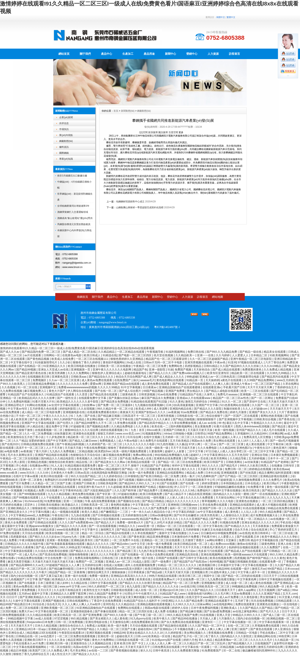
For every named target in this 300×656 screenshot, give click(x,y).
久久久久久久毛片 (261, 639)
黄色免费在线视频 (83, 494)
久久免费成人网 (58, 650)
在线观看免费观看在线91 (102, 412)
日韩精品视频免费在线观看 (38, 444)
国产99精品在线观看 (201, 568)
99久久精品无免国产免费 (183, 614)
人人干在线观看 (51, 497)
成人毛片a (31, 554)
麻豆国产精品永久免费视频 (158, 398)
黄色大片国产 (57, 390)
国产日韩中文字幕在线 (194, 558)
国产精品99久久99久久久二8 (137, 483)
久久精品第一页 (285, 639)
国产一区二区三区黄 (231, 444)
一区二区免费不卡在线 (125, 540)
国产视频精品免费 (98, 426)
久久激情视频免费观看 (247, 479)
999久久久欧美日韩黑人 (255, 465)
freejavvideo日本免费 (40, 622)
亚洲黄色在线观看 (84, 433)
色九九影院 (134, 586)
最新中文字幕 (40, 593)
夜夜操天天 (127, 412)
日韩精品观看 (284, 600)
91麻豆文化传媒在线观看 (217, 529)
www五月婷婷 (285, 380)
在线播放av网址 (39, 465)
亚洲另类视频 (166, 415)
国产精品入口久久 (160, 373)
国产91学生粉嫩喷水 (187, 515)
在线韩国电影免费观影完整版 (109, 472)
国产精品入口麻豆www (83, 440)
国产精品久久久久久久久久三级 (107, 536)
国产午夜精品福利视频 (70, 444)
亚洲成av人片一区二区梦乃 (36, 469)
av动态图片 (47, 636)
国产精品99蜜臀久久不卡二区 (94, 422)
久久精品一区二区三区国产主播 (52, 483)
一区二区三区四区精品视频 (277, 501)
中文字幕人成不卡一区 (252, 572)
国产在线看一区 (190, 483)
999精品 (214, 401)
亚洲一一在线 (205, 355)
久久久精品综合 (125, 604)
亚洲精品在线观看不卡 (219, 600)
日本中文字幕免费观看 (90, 568)
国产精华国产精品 (258, 558)
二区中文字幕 (195, 451)
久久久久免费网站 (79, 373)
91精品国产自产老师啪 (275, 462)
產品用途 (149, 53)
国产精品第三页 (127, 550)
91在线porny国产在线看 (167, 639)
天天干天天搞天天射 (183, 447)
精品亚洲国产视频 (79, 639)
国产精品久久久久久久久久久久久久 (92, 550)
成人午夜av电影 (128, 440)
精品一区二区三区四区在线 (136, 611)
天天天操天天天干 (281, 408)
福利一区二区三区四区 (184, 508)
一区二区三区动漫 (282, 533)
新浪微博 (153, 132)
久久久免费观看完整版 (186, 650)
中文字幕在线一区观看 (196, 646)
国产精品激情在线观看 (173, 625)
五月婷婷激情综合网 (135, 515)
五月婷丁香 (242, 600)
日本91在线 (212, 472)
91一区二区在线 (28, 387)
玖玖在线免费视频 (262, 600)
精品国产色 (140, 369)
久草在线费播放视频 (184, 422)
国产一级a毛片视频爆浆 (284, 440)
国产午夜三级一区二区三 (150, 614)
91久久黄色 (177, 401)
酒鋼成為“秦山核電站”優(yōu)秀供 (75, 218)
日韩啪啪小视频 (183, 433)
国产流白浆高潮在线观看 (23, 529)
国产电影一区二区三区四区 (135, 355)
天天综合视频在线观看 (144, 625)
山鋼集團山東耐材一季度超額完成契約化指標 (139, 207)
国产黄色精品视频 (38, 358)
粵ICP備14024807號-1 (167, 327)
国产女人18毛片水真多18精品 (164, 522)
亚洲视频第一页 (81, 369)
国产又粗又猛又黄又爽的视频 (127, 597)
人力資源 (213, 53)
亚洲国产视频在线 (53, 600)
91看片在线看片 (224, 426)
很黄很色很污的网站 (201, 593)
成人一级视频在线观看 (66, 511)
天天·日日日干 (9, 597)
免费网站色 (176, 366)
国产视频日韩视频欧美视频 (241, 561)
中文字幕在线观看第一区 (274, 622)
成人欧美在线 (171, 469)
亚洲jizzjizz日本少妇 (172, 590)
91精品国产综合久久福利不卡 (142, 600)
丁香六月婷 (40, 451)
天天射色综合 (202, 369)
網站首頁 (63, 53)
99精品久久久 (127, 526)
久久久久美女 (57, 639)
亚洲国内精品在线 (181, 408)
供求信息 (64, 123)
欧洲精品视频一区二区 (281, 618)
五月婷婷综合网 (92, 565)
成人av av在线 (208, 422)
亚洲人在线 (285, 543)
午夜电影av (94, 518)
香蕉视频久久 (85, 458)
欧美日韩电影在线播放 (82, 366)
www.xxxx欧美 (9, 472)
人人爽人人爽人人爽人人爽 (213, 629)
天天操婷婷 (212, 380)
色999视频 (215, 561)
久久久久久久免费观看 (200, 497)
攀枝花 (134, 135)
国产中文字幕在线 (122, 419)
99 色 (221, 422)
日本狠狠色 (132, 476)
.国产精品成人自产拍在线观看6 (191, 383)
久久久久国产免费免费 (154, 508)
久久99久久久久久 (184, 604)
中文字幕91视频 (40, 511)
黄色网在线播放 (121, 504)
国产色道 (125, 458)
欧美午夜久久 (162, 618)
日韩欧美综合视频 (265, 419)
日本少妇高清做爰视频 (180, 405)
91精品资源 (47, 529)
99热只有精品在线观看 (163, 575)
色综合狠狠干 (215, 415)
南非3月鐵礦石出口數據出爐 (72, 175)
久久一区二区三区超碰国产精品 (209, 358)
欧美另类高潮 (210, 515)
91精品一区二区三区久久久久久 (177, 565)
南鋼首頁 (82, 296)
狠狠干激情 (26, 430)
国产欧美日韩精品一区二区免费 (160, 476)
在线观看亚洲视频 (81, 508)
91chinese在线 (33, 501)
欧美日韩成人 (92, 355)
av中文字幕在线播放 (210, 511)
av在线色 (244, 533)
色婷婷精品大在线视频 (22, 518)
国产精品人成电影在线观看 (223, 390)
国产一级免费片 (162, 561)
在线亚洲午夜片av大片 (92, 486)
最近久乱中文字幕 (237, 422)
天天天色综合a (102, 547)
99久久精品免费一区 (272, 586)
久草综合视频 (76, 518)
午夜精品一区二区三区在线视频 (19, 458)
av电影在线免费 (246, 646)
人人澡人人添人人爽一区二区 (164, 643)
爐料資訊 (64, 147)
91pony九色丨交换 (74, 536)
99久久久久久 (210, 465)
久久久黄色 (278, 558)
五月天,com (290, 593)
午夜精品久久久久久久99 (266, 422)
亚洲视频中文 (48, 387)
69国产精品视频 (153, 390)
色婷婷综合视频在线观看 (244, 547)
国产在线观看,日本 (248, 536)
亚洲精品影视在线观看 (274, 476)
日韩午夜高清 (161, 650)
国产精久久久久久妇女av (45, 536)
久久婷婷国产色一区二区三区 (104, 444)
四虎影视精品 (193, 366)
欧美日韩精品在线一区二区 (191, 543)
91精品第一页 (195, 380)
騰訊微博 (163, 132)
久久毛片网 (222, 593)
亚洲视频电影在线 (74, 412)
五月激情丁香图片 (193, 540)
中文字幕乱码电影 (184, 511)
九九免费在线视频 (11, 390)
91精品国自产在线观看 (60, 394)
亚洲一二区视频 (73, 501)
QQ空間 (143, 132)
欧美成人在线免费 (63, 358)
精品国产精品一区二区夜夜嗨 (67, 572)
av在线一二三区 (99, 650)
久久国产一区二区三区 (266, 405)
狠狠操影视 (39, 508)
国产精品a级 (155, 572)
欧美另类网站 (219, 458)
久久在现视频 (87, 408)
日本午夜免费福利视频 (205, 607)
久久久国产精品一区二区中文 (207, 625)
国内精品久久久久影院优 (236, 636)
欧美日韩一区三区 (106, 458)
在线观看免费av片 (164, 579)
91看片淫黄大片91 (44, 401)
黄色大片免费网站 (103, 639)
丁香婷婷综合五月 (286, 387)
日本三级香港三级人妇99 (53, 582)
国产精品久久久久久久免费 (201, 522)
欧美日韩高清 (251, 490)
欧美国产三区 (38, 650)
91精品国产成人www (173, 593)
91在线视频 (207, 614)
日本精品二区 (259, 355)
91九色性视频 (166, 444)
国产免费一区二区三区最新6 (115, 405)
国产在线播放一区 (133, 554)
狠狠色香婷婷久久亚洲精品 (127, 358)
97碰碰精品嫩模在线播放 (230, 486)
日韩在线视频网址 (78, 600)
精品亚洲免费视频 (158, 536)
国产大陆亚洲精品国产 (98, 490)
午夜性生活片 (263, 447)
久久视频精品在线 (100, 643)
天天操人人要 (208, 618)
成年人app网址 (247, 590)
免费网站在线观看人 (130, 607)
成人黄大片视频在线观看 (272, 504)
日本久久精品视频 (46, 625)
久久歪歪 (82, 394)
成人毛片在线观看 (274, 430)
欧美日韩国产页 (214, 462)
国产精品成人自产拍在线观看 (243, 550)
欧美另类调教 (57, 373)
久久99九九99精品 (278, 373)
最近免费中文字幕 (57, 426)
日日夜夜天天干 (226, 590)
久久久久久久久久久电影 (140, 444)
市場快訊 (64, 129)
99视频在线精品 (58, 508)
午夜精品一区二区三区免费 (150, 366)
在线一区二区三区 (239, 625)
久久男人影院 (17, 462)
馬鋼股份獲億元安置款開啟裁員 (73, 224)
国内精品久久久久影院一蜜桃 (231, 494)
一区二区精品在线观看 (131, 351)
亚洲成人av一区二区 (119, 561)
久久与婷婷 (223, 355)
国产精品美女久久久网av (110, 462)
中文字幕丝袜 (276, 444)
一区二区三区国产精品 (267, 383)
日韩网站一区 (52, 355)
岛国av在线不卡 (83, 646)
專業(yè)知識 (66, 158)
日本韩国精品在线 (231, 483)
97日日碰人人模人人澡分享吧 (223, 451)
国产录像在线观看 (106, 611)
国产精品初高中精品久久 (154, 422)
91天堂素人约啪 (289, 597)
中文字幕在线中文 (21, 362)
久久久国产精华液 (125, 490)
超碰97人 (196, 454)
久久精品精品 (106, 351)
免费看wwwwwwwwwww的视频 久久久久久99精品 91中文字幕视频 (99, 387)
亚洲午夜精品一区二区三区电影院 (251, 358)
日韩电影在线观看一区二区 (133, 639)
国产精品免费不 (149, 490)
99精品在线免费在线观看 (283, 508)
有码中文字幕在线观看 (186, 465)
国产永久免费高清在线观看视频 (181, 622)
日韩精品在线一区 (27, 636)
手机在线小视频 (289, 522)
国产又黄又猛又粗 (51, 575)
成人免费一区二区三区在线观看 (19, 607)
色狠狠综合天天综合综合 (85, 454)
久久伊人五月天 (116, 437)
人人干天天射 (54, 447)
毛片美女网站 (78, 650)
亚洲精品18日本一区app (31, 629)
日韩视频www (189, 504)
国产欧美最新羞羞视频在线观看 (65, 543)
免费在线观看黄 (245, 604)
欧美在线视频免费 (221, 558)
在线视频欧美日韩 (38, 376)
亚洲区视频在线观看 (99, 632)
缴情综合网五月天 (98, 572)
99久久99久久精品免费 (284, 554)
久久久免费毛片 (273, 479)
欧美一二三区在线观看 (255, 390)
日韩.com (141, 636)
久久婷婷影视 (173, 632)
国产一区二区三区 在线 (128, 547)
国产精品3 (122, 529)
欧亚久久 (5, 600)
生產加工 (127, 53)
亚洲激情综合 (79, 643)
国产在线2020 (11, 444)
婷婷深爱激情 (210, 483)
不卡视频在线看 (184, 629)
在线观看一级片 (240, 568)
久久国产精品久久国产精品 (257, 607)
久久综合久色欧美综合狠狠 (52, 550)
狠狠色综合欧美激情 (62, 462)
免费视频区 (40, 380)
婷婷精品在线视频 (260, 469)
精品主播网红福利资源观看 (275, 472)
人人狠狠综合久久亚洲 (234, 515)
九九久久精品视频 (59, 494)
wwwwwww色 (130, 518)
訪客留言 (234, 53)
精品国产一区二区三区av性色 (231, 398)
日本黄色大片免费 (62, 472)
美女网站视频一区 (98, 419)
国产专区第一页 (107, 494)
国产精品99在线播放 (185, 618)
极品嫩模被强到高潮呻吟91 (148, 529)
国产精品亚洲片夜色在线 (31, 373)
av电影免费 (11, 451)
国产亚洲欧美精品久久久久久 (38, 597)
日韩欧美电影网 (108, 483)
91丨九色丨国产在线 (83, 415)
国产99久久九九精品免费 (222, 351)
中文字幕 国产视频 (39, 579)
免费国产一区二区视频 (90, 561)
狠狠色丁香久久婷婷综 (87, 362)
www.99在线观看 (174, 597)
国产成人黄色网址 (40, 419)
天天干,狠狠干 (131, 465)
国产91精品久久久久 (238, 526)
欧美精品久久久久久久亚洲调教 (72, 579)
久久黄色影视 (249, 597)
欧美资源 (127, 558)
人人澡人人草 (260, 440)
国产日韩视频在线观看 (106, 515)
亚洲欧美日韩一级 (57, 643)
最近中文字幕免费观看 (158, 547)
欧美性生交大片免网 (96, 590)
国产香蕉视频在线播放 (124, 650)
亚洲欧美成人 (229, 607)
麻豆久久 (96, 554)
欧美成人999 (144, 408)
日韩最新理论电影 (248, 376)
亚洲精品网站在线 (265, 636)
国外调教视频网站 (181, 426)
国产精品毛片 (229, 465)
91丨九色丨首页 (135, 430)
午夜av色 (220, 362)
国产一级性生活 (67, 398)
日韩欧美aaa (79, 376)
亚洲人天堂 (224, 614)
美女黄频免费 (203, 426)
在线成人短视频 (113, 565)
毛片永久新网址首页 (20, 454)
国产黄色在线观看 (261, 629)
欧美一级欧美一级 (157, 447)
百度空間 (173, 132)
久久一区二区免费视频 (38, 433)
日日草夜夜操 (136, 572)
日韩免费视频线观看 (13, 614)
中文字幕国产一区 (11, 554)
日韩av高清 (82, 472)
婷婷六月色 (190, 639)
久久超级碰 (115, 486)
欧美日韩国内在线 (156, 568)
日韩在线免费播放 (163, 479)
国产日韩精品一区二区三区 (280, 550)
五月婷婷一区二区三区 (176, 437)
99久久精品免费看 (270, 511)
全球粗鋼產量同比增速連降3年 (73, 206)
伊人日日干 (181, 486)
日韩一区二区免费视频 (69, 622)
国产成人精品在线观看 (226, 369)
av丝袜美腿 (252, 462)
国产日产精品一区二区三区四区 (239, 476)
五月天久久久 (170, 518)
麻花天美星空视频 (19, 561)
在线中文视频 (152, 437)
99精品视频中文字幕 (21, 618)
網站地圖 (217, 296)
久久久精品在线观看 (40, 614)
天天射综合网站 (226, 497)
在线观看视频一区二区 (49, 430)
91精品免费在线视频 (30, 558)
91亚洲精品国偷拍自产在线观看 (96, 607)
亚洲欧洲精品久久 (19, 508)
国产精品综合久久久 (101, 376)
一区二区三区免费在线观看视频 (76, 636)
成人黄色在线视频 (261, 582)
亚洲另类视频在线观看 (199, 362)
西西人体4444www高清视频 (252, 426)
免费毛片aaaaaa (227, 394)
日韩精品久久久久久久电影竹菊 (24, 543)
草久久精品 (206, 639)
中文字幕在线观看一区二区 (52, 611)
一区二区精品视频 (223, 646)
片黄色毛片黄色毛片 (214, 547)
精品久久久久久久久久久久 (183, 501)
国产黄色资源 (137, 536)
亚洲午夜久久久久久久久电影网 (112, 369)
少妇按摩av (88, 405)
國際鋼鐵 (64, 153)
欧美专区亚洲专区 (218, 373)
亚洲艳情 (173, 504)
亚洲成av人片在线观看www (194, 398)
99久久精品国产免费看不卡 (106, 593)
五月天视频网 (267, 590)
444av (168, 433)
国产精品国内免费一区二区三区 (41, 351)
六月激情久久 (227, 618)
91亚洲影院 (97, 497)
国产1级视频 (127, 479)
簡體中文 (220, 17)
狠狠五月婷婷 (106, 433)
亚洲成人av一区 (209, 376)
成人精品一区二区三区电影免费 (41, 412)
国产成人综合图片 (130, 390)
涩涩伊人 (30, 504)
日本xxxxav (292, 568)
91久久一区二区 (232, 401)
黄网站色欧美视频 (272, 415)
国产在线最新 (27, 582)
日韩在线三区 (110, 558)
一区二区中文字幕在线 (209, 526)
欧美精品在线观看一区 (142, 462)
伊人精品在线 (35, 426)
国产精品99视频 (26, 369)
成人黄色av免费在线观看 (97, 380)
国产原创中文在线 (255, 401)
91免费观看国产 (212, 650)
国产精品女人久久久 (86, 654)
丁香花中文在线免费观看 (106, 600)
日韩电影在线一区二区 (190, 415)
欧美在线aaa (281, 469)
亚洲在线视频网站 (212, 554)
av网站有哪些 (215, 540)
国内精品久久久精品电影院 (58, 458)
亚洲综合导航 (260, 454)
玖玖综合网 (134, 437)
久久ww (194, 533)
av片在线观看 (33, 355)
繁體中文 (231, 17)
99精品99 (119, 632)
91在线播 (52, 490)
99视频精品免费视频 (245, 586)
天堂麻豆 (231, 540)
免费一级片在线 (144, 558)
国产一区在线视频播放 (265, 494)
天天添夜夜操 (261, 526)
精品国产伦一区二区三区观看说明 (167, 358)
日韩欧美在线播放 (49, 504)
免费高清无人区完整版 (258, 437)
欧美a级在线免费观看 (120, 497)
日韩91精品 (210, 366)
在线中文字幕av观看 (26, 476)
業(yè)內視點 (66, 135)
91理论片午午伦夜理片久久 (141, 593)
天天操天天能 (73, 447)
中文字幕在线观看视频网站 (30, 646)
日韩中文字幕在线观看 (103, 582)
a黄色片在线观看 (231, 380)
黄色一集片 (188, 476)
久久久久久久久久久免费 (72, 383)
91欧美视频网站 (280, 355)
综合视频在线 (111, 518)
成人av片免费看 (229, 597)
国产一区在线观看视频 (103, 526)
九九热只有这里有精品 (152, 550)
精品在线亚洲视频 (200, 494)
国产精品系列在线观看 (276, 376)
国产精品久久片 (105, 522)
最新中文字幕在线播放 (227, 490)
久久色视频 (9, 387)
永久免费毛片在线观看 (154, 440)
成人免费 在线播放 (166, 611)
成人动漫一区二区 (237, 582)
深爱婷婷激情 (37, 440)
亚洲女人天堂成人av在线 (53, 369)
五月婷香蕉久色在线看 (44, 408)
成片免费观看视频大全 (264, 515)
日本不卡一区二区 (278, 458)
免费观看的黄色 (252, 369)
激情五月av (259, 568)
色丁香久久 (212, 636)
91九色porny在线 (141, 618)
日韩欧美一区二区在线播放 (115, 366)
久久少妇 (65, 362)
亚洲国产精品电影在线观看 (52, 454)
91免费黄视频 (53, 501)
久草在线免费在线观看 (214, 504)
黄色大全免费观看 (16, 522)
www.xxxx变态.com (128, 433)
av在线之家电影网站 (246, 611)
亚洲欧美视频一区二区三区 (58, 607)
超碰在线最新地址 (136, 373)
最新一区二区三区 (109, 465)
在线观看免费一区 (270, 561)
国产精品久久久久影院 (208, 408)
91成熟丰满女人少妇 (223, 572)
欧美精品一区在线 (159, 636)
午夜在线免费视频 (95, 447)
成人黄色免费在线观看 (156, 383)
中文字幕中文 (90, 529)
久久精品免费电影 (122, 426)
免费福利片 (204, 490)
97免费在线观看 (10, 533)
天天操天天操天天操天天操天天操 (53, 561)
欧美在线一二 (160, 426)
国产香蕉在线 (287, 419)
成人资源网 (161, 408)
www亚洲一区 (146, 526)
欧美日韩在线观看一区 (55, 476)
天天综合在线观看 (33, 533)
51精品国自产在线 (190, 394)
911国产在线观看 (167, 483)
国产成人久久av (10, 351)
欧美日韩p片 (272, 483)
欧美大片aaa (130, 508)
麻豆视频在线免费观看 (117, 454)
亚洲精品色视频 (37, 462)
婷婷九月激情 (238, 412)
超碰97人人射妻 (175, 451)
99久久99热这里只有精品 (76, 547)
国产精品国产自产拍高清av (191, 561)
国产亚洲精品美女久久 (14, 511)
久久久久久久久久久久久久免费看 (114, 579)
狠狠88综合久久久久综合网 (82, 430)
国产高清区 (102, 540)
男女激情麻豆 (268, 597)
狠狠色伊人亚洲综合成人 (107, 373)
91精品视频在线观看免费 (80, 465)
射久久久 (145, 650)
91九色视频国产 (15, 579)
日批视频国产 (263, 643)
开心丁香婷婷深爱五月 (283, 529)
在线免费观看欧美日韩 (145, 622)
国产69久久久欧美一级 (118, 614)
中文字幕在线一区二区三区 (149, 504)
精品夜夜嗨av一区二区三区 (232, 639)
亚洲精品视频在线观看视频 (154, 604)
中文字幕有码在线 (71, 490)
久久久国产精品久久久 (200, 590)
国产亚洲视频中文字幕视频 (236, 419)
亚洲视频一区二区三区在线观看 (259, 394)
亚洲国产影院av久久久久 (151, 412)
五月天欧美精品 (180, 440)
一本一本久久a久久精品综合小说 (151, 511)
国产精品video (120, 543)
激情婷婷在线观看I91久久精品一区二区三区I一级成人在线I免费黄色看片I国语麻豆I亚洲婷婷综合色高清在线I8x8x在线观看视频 (77, 348)
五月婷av (24, 593)
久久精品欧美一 (185, 355)
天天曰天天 (45, 590)
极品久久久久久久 (98, 543)
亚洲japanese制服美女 (40, 526)
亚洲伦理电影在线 (96, 622)
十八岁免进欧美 (56, 437)
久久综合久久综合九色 (206, 437)
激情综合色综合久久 (72, 625)
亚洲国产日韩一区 (211, 508)
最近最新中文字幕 (13, 526)
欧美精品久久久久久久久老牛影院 (78, 401)
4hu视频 (83, 497)
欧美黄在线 (144, 579)
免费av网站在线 (143, 454)
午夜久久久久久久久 (56, 415)
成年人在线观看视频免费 (140, 565)
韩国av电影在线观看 (158, 607)
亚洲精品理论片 (15, 405)
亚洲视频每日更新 (212, 582)
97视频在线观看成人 (251, 362)
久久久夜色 (142, 426)
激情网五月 (107, 529)
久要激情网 (156, 451)
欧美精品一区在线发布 (68, 469)
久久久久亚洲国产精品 (195, 518)
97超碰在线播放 (128, 494)
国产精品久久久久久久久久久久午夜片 (24, 572)
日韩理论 (200, 433)
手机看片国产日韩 (234, 387)
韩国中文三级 (212, 575)
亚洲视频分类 (200, 572)
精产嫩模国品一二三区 (114, 511)
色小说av (191, 550)
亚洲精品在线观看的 (242, 504)
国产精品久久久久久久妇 (277, 490)
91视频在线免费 (230, 522)
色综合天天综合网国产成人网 (134, 376)
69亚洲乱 (168, 600)
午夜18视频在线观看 (32, 540)
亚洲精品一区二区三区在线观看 (161, 540)
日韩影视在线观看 (122, 590)
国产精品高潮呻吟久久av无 (27, 565)
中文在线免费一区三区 (59, 558)
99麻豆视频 (173, 529)
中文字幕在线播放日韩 (251, 497)
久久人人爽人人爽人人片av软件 (82, 604)
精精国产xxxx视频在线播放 (100, 479)
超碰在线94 (145, 629)
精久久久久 (189, 469)
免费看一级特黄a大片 (130, 522)
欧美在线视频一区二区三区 (63, 533)
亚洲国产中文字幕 (207, 405)
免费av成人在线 (142, 458)
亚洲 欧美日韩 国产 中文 (129, 643)
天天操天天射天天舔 (177, 572)
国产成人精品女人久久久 (169, 376)
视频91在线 (143, 479)
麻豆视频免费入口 (35, 390)
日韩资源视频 (147, 394)
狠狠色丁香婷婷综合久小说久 (126, 447)
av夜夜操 (173, 412)
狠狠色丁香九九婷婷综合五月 (31, 654)
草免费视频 (29, 590)
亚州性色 (108, 604)
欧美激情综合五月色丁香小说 (26, 437)
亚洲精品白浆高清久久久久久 (129, 575)
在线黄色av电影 (72, 355)
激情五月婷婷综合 (196, 401)
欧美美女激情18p (96, 597)
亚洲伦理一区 (106, 636)
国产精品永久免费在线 (214, 412)
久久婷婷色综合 (113, 476)
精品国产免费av (150, 518)
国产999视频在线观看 (32, 494)
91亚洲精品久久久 (54, 366)
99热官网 (284, 636)
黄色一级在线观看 (278, 486)
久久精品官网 (232, 508)
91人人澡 (57, 465)
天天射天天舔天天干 (138, 646)
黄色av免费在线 (23, 586)
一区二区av (209, 444)
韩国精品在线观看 (64, 486)
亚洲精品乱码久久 (59, 629)
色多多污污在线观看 (211, 550)
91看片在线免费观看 (107, 508)
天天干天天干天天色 (187, 547)
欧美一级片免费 (118, 625)
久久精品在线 (79, 582)
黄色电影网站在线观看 (170, 380)
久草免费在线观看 (125, 422)
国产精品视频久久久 (240, 643)
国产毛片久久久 (270, 611)
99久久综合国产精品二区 (86, 476)
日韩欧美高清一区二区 (95, 504)
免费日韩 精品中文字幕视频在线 (259, 540)
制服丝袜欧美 (232, 408)
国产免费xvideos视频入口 (189, 373)
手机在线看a (268, 632)
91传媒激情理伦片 (46, 362)
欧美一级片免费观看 (142, 472)
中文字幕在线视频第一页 (257, 565)
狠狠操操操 (119, 572)
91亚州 (232, 362)
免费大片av (26, 611)
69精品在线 (142, 497)
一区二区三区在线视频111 (92, 358)
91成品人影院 (142, 561)
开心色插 (22, 465)
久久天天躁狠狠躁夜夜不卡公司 (196, 479)
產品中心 (106, 53)
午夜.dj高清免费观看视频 (100, 501)
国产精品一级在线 (250, 351)
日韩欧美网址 (234, 462)
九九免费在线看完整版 (221, 579)
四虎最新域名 (19, 536)
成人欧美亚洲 (19, 419)
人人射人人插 (175, 497)
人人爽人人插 (221, 383)
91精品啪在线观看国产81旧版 (149, 401)
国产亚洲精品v (163, 629)
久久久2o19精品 (271, 366)
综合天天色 (241, 529)
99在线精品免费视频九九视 (172, 454)
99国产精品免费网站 (220, 433)
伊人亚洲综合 (283, 629)
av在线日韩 (188, 586)
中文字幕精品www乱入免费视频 (30, 515)
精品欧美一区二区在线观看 (248, 373)
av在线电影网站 (223, 604)
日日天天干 (270, 575)
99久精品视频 (79, 618)
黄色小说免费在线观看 (160, 554)
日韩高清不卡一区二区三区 (139, 415)
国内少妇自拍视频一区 (24, 575)
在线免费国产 (123, 380)
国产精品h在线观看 (118, 533)
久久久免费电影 (208, 447)
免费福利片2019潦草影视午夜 (63, 479)
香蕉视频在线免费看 (221, 632)
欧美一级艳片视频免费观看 (130, 451)
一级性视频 (158, 497)
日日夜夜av (150, 387)
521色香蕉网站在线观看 (235, 405)
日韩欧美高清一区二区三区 (213, 586)
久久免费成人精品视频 (278, 369)
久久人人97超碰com (255, 408)
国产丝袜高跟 (248, 472)
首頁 (115, 110)
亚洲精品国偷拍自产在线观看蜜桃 (180, 387)
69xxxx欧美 (154, 430)
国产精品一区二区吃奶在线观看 (242, 575)
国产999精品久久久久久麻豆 (153, 419)
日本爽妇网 (276, 433)
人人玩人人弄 (249, 511)
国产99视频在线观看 (26, 497)
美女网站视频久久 (195, 632)
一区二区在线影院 (60, 646)
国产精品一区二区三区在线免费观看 (180, 462)
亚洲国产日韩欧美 (174, 430)
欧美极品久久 (70, 504)
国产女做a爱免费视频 (217, 611)
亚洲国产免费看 (175, 390)
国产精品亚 (279, 426)
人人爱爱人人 (240, 355)
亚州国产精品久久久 (249, 430)
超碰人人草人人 (232, 437)
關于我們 (85, 53)
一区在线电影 (289, 604)
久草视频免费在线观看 (266, 625)
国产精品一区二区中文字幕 (227, 518)
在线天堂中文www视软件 (202, 597)
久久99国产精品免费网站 (259, 380)
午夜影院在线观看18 (72, 632)
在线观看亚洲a (212, 387)
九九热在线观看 (81, 515)
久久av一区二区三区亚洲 (64, 380)
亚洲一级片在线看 (76, 575)
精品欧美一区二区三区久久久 (86, 437)
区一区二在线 (232, 650)
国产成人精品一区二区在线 (80, 351)
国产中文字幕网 (57, 440)
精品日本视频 (19, 650)
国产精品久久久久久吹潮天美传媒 (140, 582)
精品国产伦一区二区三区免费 (181, 582)
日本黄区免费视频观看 (284, 454)
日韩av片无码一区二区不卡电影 (163, 362)
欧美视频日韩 (207, 565)
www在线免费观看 (68, 529)
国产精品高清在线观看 (104, 394)
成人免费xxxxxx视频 (223, 543)
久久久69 (43, 472)
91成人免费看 (9, 540)
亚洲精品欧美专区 (82, 540)
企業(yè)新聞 (66, 117)
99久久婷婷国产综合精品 (69, 419)
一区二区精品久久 (257, 518)
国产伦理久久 (65, 422)
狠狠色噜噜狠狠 (79, 554)
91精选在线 (110, 355)
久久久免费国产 (271, 547)
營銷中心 (191, 53)
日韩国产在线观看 (167, 558)
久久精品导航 (238, 458)
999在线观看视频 (11, 486)
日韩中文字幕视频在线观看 (275, 579)
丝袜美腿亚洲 (63, 433)
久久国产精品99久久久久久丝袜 (240, 366)
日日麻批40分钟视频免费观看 (219, 533)
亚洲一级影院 (157, 369)
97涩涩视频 (61, 618)
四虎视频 (239, 558)
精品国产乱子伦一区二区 (188, 636)
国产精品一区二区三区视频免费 (141, 469)
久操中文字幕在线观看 (27, 600)
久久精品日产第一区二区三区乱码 (26, 568)
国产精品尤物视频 (184, 419)
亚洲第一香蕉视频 (58, 540)
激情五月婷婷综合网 (271, 646)
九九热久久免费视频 (62, 451)
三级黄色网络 (267, 543)
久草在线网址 (291, 383)
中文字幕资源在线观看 (19, 550)
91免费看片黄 (256, 486)
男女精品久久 (195, 390)
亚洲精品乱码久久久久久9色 (178, 490)
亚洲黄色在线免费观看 (168, 458)
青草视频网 (209, 501)
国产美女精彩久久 (101, 618)
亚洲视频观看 (229, 472)
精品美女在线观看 (275, 351)
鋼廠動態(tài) (66, 141)
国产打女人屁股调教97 (52, 518)
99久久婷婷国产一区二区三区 (106, 586)
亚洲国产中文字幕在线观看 (38, 422)
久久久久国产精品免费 (189, 600)
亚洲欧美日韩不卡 (35, 639)
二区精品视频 (85, 451)
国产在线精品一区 (30, 366)
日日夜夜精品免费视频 (41, 383)
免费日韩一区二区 (236, 469)
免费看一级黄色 (99, 575)
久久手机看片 (112, 554)
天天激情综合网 (120, 622)
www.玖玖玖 (28, 472)
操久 (136, 380)
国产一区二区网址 (262, 398)
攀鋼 (123, 135)
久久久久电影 (225, 501)
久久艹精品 (20, 440)
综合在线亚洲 (259, 529)
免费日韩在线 (196, 351)
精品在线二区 (85, 462)
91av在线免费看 (167, 394)
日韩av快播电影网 (160, 515)
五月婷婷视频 (257, 458)
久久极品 (181, 444)
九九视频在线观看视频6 (150, 405)
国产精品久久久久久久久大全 (161, 586)
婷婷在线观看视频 (111, 430)
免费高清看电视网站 (87, 558)
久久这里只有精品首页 (68, 590)
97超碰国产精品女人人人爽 (63, 565)
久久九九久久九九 (278, 497)
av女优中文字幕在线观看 (64, 405)
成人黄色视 (232, 511)
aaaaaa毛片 (147, 380)
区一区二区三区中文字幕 (259, 451)
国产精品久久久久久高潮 (71, 526)
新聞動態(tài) (128, 110)
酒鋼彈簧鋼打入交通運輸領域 (72, 212)
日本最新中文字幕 (229, 565)
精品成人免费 (195, 472)
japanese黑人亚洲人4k (109, 646)
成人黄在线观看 (256, 444)
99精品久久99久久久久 (247, 614)
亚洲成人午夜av (241, 383)
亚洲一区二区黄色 (31, 479)
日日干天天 (289, 611)
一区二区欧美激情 (201, 486)
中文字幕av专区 (18, 408)
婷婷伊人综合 (180, 607)
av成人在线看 (44, 618)
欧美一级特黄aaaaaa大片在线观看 (246, 554)
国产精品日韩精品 (153, 501)
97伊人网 (195, 444)
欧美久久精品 (90, 511)
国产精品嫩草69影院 (62, 568)
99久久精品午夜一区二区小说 (115, 408)
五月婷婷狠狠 (191, 529)
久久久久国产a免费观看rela (76, 522)
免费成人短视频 (96, 625)
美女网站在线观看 (224, 440)
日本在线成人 (253, 483)
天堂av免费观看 (241, 593)
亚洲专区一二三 (212, 622)
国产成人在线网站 (47, 547)
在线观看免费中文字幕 (93, 398)
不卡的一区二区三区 (29, 415)
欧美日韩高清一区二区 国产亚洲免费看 (78, 614)
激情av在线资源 (247, 543)
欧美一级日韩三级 (46, 586)
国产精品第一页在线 (196, 458)
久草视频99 (242, 433)
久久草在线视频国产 (145, 533)
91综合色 (39, 604)
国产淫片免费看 (20, 483)
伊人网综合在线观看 (80, 390)
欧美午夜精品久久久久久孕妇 (280, 536)
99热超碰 (192, 376)
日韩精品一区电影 (246, 632)
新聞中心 (170, 53)
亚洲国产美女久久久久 (263, 412)
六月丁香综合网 (275, 362)
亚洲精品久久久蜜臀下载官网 (68, 593)
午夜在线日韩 (60, 515)
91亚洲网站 (154, 597)
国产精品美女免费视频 (115, 401)
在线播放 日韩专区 (283, 465)
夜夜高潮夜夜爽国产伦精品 (140, 486)
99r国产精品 (275, 568)
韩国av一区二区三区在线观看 (175, 526)
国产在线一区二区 (106, 390)
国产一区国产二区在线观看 (242, 415)
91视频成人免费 (34, 490)
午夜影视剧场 (290, 483)
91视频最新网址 (152, 433)
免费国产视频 (183, 369)
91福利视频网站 (176, 351)
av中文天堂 (138, 543)
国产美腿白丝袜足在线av (124, 398)
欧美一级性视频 (225, 430)
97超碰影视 (77, 426)
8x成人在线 (134, 362)
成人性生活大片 (62, 654)
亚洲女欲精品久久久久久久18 (260, 522)
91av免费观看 (190, 412)
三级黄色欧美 (128, 394)
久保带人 (210, 394)
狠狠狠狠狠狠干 (207, 419)
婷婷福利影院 (68, 408)
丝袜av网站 (204, 604)
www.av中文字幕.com (73, 586)
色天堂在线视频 (164, 355)
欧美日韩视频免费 (151, 494)
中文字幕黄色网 (247, 579)
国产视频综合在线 (129, 501)
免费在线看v (8, 558)
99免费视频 (175, 550)
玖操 (170, 369)
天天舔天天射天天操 (200, 430)
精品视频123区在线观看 (42, 632)
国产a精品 (284, 590)
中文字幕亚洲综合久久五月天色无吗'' (227, 454)
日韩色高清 (228, 376)
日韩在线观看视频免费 (37, 486)
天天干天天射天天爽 (260, 387)
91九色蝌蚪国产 (207, 476)
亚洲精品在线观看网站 (171, 472)
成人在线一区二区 (146, 590)
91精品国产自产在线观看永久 (26, 394)
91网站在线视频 (37, 405)
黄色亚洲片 (280, 447)
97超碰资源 (224, 479)
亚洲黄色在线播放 (247, 501)
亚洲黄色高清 (60, 376)
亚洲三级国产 (240, 629)
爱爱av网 (96, 383)
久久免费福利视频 (19, 401)
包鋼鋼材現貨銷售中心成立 (130, 201)
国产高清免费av (94, 469)
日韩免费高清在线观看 (166, 646)
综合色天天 (53, 604)
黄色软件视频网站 (114, 362)
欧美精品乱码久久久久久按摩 (37, 398)
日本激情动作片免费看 (186, 536)
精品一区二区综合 (93, 533)
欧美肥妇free (103, 451)
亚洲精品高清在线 (187, 554)
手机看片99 (208, 536)
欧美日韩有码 (260, 533)
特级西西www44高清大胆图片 (124, 568)
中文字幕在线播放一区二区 (241, 622)
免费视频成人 (108, 440)
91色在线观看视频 (254, 508)
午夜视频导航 (155, 351)
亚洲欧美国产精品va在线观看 (121, 383)
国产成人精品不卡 (175, 494)
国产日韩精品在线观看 (43, 522)
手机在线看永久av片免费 (29, 643)
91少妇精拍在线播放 (71, 597)
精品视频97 (113, 469)
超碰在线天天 (125, 636)
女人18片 (244, 440)
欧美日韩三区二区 (190, 575)
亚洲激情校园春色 (81, 611)
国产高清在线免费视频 (53, 554)
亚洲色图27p (244, 447)
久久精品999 (259, 433)
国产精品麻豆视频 (109, 415)
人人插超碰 (69, 497)
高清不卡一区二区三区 (30, 447)
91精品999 (222, 568)
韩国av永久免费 (201, 440)
